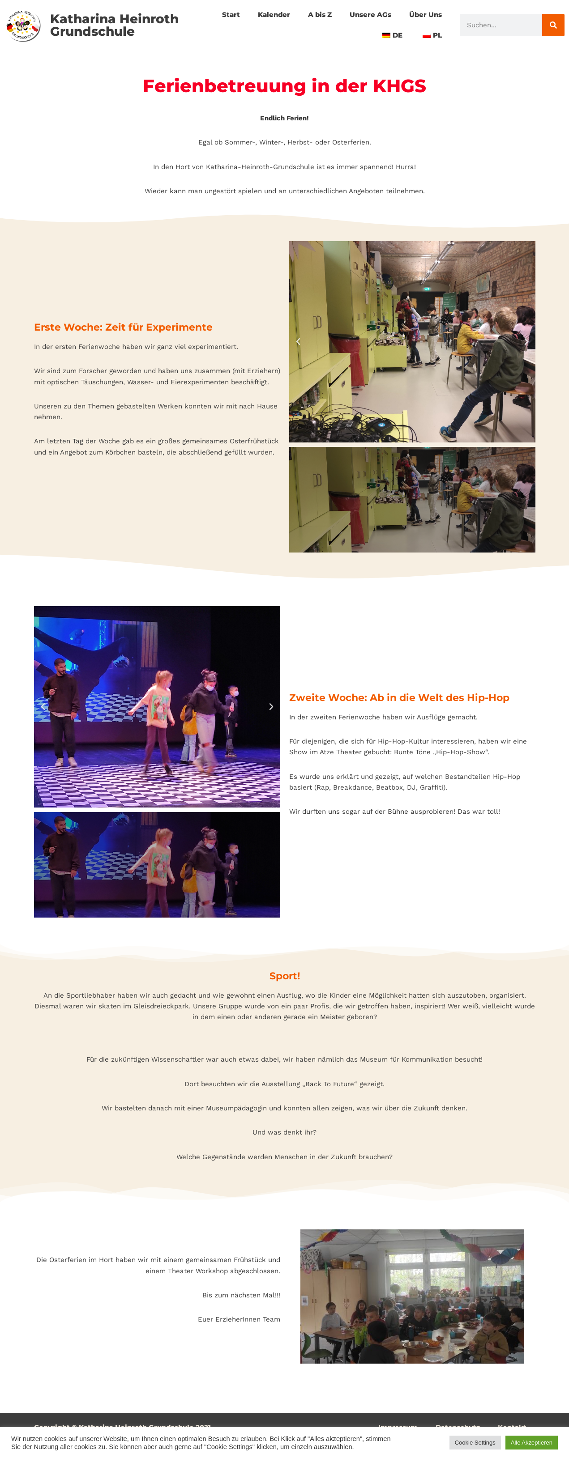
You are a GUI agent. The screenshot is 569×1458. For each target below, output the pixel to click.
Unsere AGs (366, 14)
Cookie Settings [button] (475, 1442)
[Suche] (553, 25)
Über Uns (424, 14)
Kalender (265, 14)
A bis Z (313, 14)
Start (221, 14)
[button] (298, 347)
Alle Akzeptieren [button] (531, 1442)
